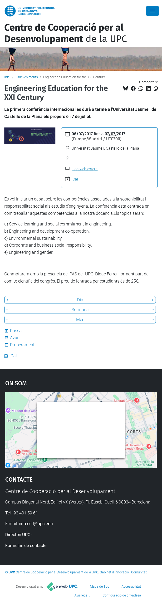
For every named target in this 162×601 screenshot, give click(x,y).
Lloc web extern (85, 169)
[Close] (152, 11)
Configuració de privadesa (122, 595)
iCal (75, 179)
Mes (80, 319)
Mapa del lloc (99, 586)
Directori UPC (17, 534)
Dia (80, 299)
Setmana (80, 309)
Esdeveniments (26, 77)
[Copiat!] (156, 88)
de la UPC (65, 33)
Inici (7, 77)
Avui (14, 337)
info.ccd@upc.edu (36, 523)
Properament (22, 344)
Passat (16, 330)
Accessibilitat (131, 586)
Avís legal (81, 595)
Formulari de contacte (26, 545)
